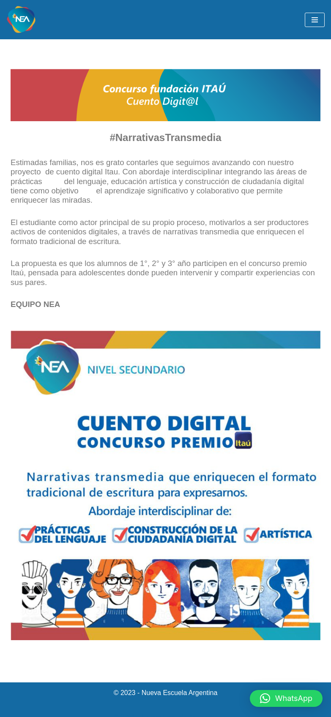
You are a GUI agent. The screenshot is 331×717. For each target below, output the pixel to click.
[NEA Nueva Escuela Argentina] (21, 19)
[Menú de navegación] (315, 20)
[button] (286, 698)
